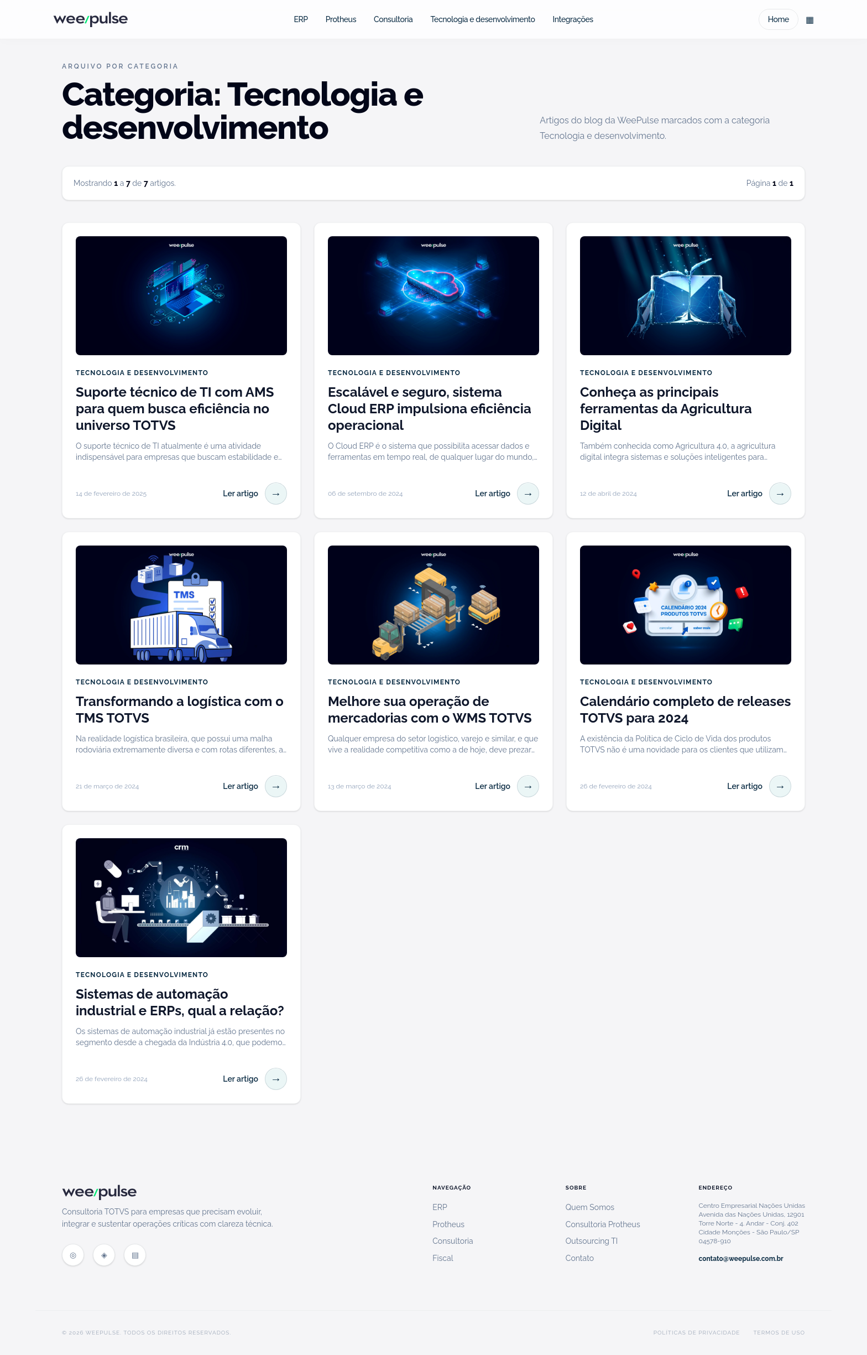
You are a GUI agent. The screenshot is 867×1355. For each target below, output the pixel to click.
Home (778, 19)
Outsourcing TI (592, 1241)
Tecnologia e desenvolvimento (482, 19)
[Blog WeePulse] (104, 1255)
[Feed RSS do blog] (135, 1255)
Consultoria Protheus (603, 1224)
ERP (300, 19)
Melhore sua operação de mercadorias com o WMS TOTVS (430, 709)
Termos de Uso (779, 1333)
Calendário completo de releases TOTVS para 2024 (685, 709)
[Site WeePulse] (73, 1255)
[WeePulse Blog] (90, 19)
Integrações (572, 19)
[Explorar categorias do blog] (809, 19)
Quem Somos (590, 1207)
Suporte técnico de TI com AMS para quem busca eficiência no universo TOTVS (175, 408)
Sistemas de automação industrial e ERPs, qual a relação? (180, 1002)
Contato (580, 1258)
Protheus (341, 19)
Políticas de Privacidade (697, 1333)
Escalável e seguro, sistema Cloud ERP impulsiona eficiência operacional (429, 408)
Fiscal (442, 1258)
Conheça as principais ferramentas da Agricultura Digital (666, 408)
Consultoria (393, 19)
